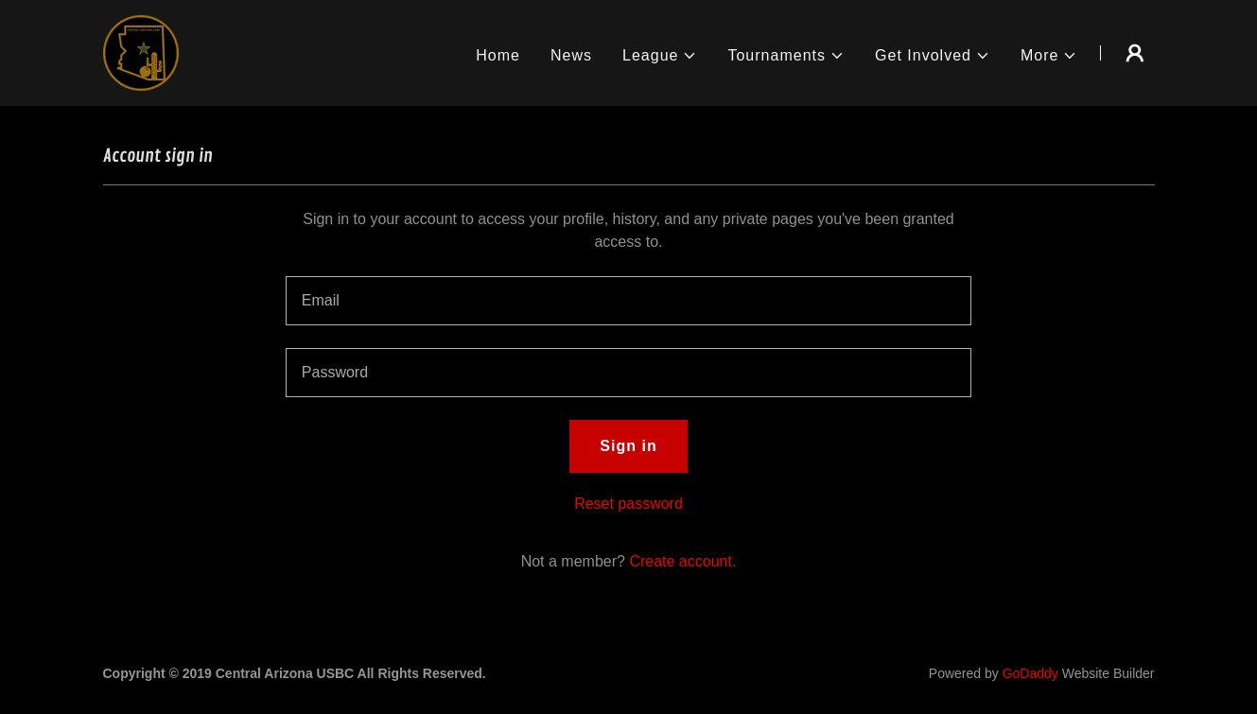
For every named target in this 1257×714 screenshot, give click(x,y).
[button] (659, 55)
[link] (141, 52)
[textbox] (628, 300)
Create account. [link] (682, 561)
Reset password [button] (628, 504)
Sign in (628, 446)
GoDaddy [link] (1030, 673)
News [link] (571, 55)
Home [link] (498, 55)
